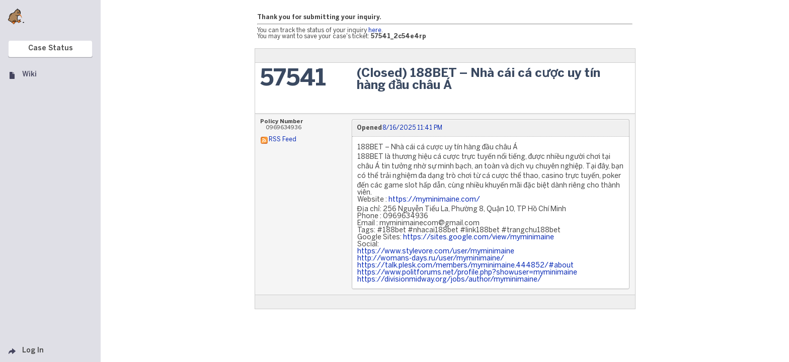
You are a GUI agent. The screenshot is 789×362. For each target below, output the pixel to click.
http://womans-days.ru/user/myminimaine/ (430, 258)
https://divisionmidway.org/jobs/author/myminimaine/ (449, 280)
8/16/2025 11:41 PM (412, 128)
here (374, 30)
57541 (293, 79)
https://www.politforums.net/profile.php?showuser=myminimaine (467, 272)
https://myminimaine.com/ (434, 200)
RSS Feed (282, 139)
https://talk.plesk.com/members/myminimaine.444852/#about (465, 265)
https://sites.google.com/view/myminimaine (478, 237)
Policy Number (281, 121)
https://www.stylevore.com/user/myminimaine (435, 251)
